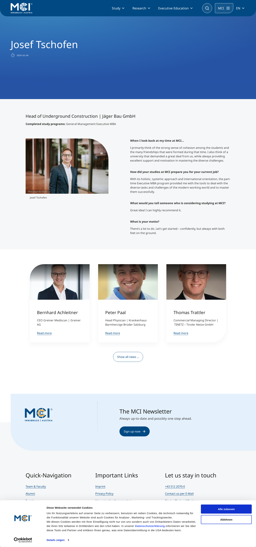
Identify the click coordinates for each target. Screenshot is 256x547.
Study (116, 8)
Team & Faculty (36, 486)
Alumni (30, 494)
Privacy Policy (104, 494)
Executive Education (173, 8)
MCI (221, 8)
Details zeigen (56, 539)
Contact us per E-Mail (179, 494)
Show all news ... (128, 357)
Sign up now (134, 431)
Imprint (100, 486)
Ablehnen (226, 519)
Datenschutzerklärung (150, 525)
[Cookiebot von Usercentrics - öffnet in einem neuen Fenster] (23, 540)
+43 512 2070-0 (175, 486)
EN (238, 8)
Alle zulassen (226, 509)
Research (139, 8)
